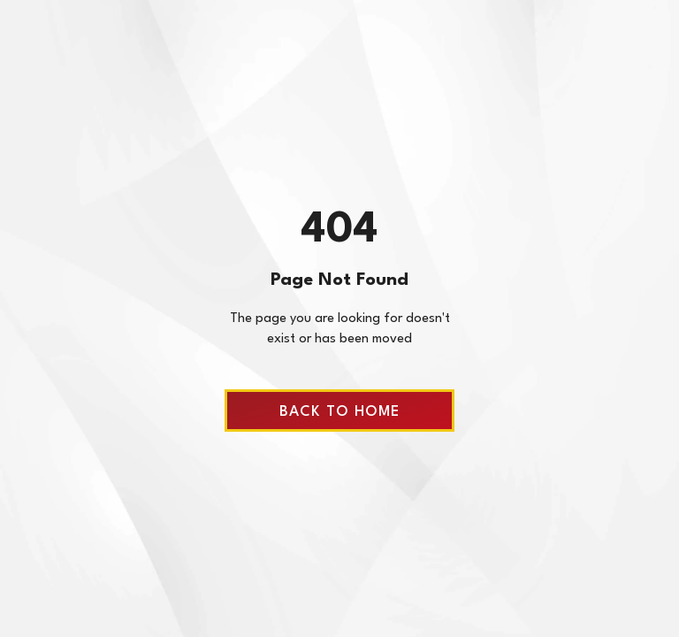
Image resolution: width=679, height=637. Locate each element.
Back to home (339, 411)
